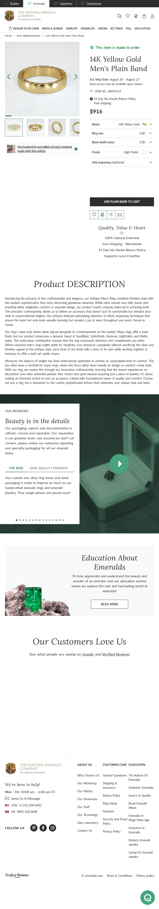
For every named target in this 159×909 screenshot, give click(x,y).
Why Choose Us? (88, 775)
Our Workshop (87, 783)
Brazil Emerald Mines (138, 806)
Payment (108, 811)
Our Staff (83, 807)
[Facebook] (43, 828)
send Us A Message (25, 798)
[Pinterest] (33, 828)
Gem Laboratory (87, 822)
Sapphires (66, 3)
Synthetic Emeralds (141, 787)
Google (88, 654)
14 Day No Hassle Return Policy (115, 99)
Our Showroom (87, 799)
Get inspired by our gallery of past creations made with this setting (44, 149)
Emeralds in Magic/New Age (139, 818)
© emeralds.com (92, 875)
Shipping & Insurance (110, 785)
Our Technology (87, 815)
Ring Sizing (110, 803)
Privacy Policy (111, 831)
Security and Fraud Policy (115, 821)
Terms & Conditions (119, 875)
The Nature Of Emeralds (138, 777)
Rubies (14, 3)
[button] (75, 76)
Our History (85, 791)
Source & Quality (140, 795)
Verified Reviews (116, 654)
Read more (114, 605)
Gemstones (94, 3)
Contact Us (84, 830)
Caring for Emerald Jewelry (141, 855)
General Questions (115, 775)
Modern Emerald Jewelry (139, 842)
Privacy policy (145, 875)
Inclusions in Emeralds (137, 830)
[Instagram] (52, 828)
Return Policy (111, 795)
